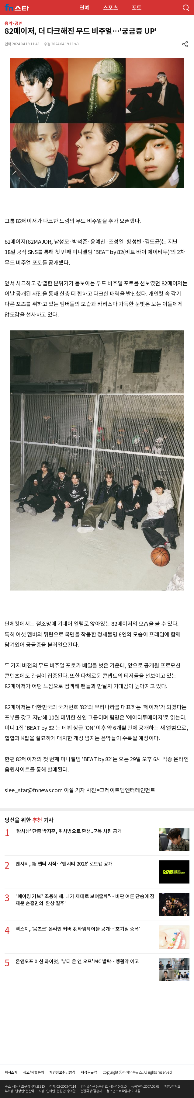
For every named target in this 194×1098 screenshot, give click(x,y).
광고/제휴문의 (33, 1072)
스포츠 (110, 7)
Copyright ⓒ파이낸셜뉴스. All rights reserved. (137, 1072)
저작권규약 (89, 1072)
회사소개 (11, 1072)
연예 (84, 7)
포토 (137, 7)
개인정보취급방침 (62, 1072)
